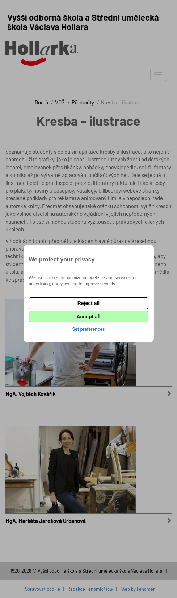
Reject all (88, 303)
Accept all (88, 316)
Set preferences (88, 329)
